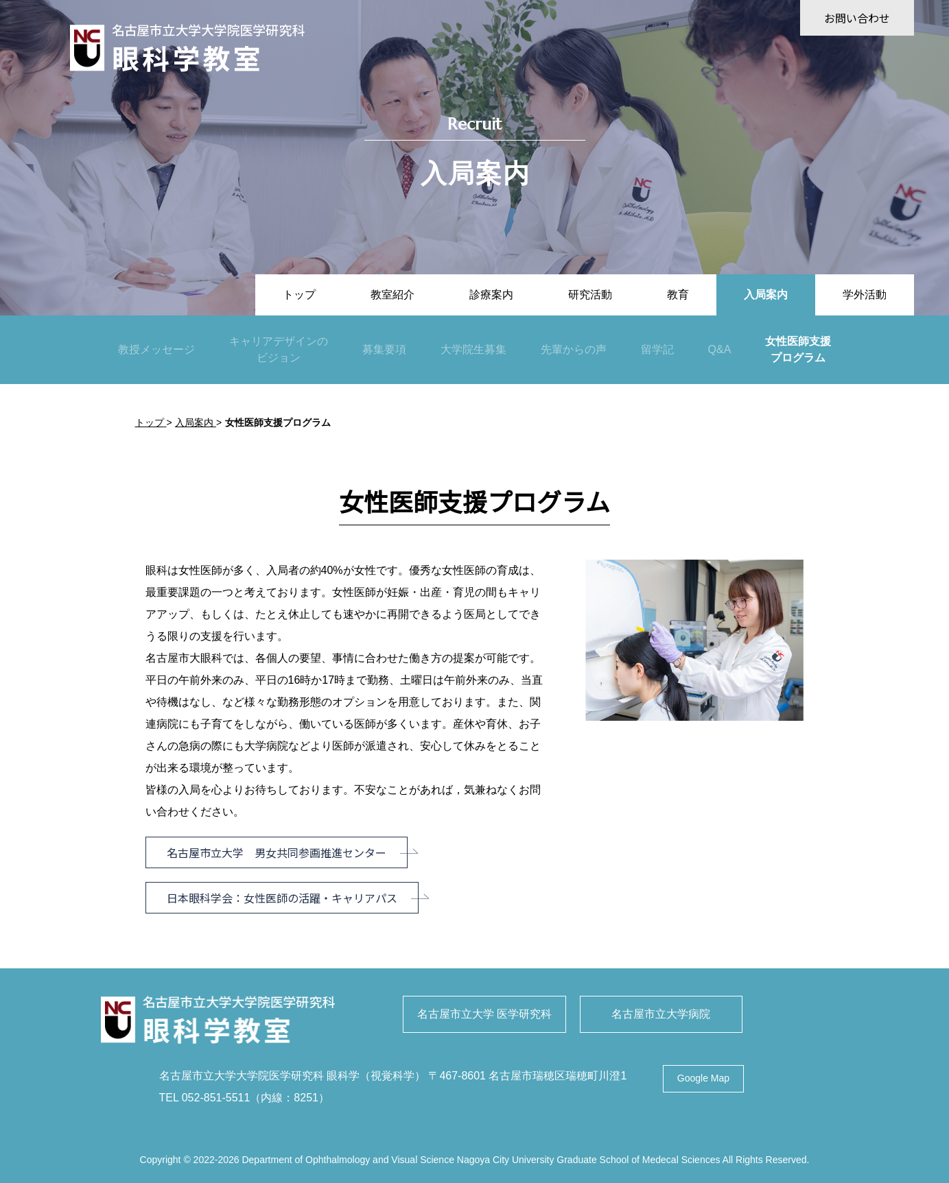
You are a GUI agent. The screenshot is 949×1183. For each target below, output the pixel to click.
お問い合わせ (857, 18)
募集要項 (384, 349)
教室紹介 (392, 294)
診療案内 (491, 294)
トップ (299, 294)
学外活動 (865, 294)
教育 (678, 294)
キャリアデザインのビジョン (278, 349)
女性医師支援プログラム (798, 349)
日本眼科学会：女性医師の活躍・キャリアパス (282, 897)
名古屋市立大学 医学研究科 (484, 1014)
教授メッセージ (156, 349)
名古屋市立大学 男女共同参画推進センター (276, 852)
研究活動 (590, 294)
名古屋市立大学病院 (660, 1014)
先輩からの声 (574, 349)
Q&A (719, 349)
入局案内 (766, 294)
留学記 (657, 349)
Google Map (703, 1078)
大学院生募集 (473, 349)
